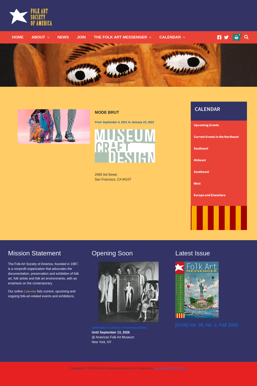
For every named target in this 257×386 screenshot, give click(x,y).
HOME (17, 37)
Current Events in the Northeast (216, 137)
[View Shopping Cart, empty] (236, 37)
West (197, 183)
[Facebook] (219, 37)
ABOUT (40, 37)
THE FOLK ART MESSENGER (121, 37)
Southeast (201, 148)
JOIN (79, 37)
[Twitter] (226, 37)
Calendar (30, 291)
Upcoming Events (206, 125)
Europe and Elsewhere (209, 195)
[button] (47, 37)
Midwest (200, 160)
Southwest (201, 172)
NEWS (62, 37)
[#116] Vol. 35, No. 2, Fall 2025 (208, 324)
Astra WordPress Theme (170, 368)
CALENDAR (170, 37)
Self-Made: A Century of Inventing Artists (120, 327)
